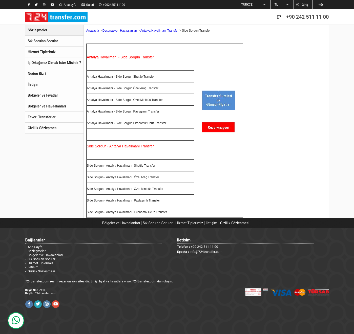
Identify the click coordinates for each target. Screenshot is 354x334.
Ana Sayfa (35, 247)
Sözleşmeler (37, 251)
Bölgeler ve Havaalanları (121, 223)
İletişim (211, 223)
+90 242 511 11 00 (307, 16)
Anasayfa (92, 30)
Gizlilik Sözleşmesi (234, 223)
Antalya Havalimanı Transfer (159, 30)
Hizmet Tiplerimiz (189, 223)
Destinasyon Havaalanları (119, 30)
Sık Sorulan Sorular (158, 223)
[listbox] (254, 5)
